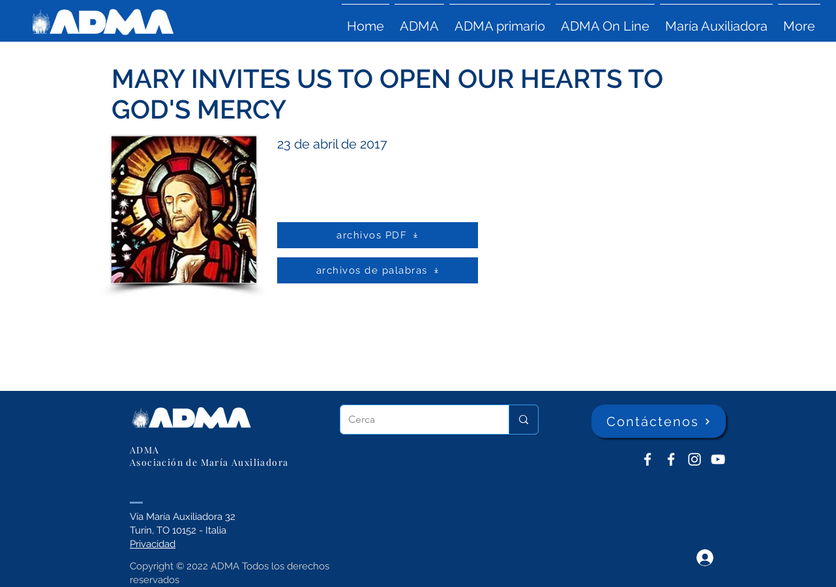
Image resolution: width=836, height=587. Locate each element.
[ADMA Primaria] (671, 459)
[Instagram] (694, 459)
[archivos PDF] (377, 235)
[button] (419, 20)
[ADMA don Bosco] (647, 459)
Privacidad (152, 544)
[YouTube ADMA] (717, 459)
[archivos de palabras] (377, 270)
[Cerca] (414, 419)
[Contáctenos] (658, 421)
